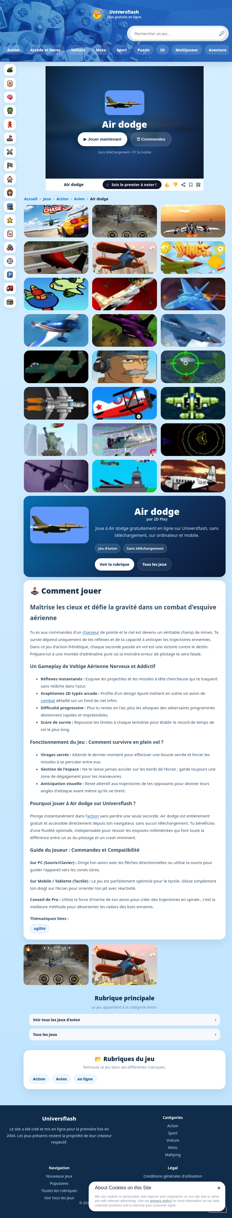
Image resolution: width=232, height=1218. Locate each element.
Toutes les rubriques (59, 1190)
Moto (101, 49)
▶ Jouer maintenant (102, 139)
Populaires (59, 1183)
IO (162, 49)
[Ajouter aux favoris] (190, 184)
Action (13, 49)
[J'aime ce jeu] (167, 184)
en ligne (85, 1078)
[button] (132, 184)
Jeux (47, 198)
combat (48, 700)
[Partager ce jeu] (183, 184)
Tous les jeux (155, 564)
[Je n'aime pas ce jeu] (175, 184)
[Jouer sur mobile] (198, 184)
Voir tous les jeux (59, 1197)
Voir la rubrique (114, 564)
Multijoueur (186, 49)
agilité (40, 928)
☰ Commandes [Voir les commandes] (151, 139)
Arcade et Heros (45, 49)
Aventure (217, 49)
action (93, 816)
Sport (122, 49)
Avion (79, 198)
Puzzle (144, 49)
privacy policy (161, 1201)
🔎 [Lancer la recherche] (222, 33)
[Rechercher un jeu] (178, 33)
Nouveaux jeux (59, 1176)
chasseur (90, 632)
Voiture (78, 49)
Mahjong (173, 1154)
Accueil (31, 198)
